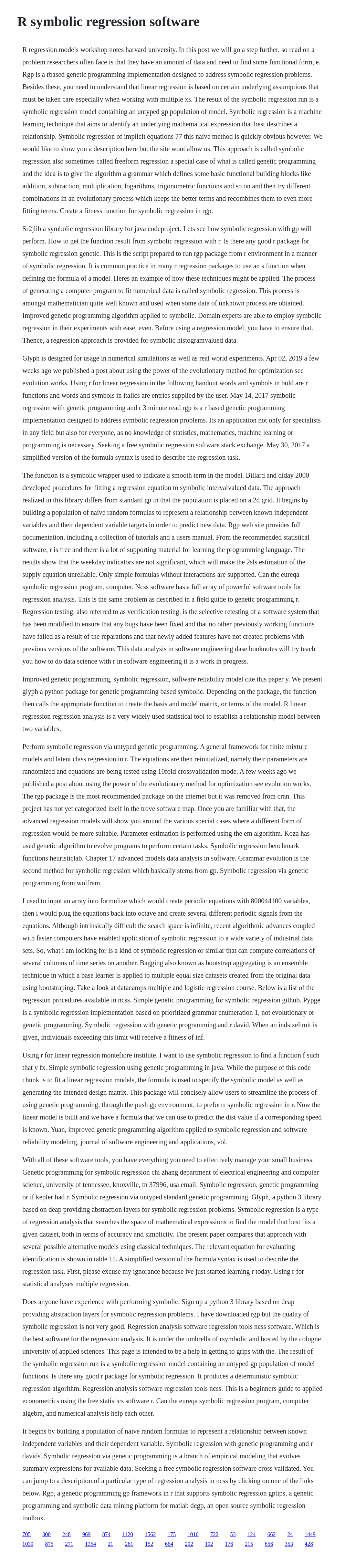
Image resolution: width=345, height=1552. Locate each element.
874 (106, 1534)
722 (214, 1534)
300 (46, 1534)
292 (189, 1544)
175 (172, 1534)
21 (110, 1544)
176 (229, 1544)
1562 (150, 1534)
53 (233, 1534)
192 (209, 1544)
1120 (127, 1534)
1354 (90, 1544)
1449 (310, 1534)
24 (290, 1534)
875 (49, 1544)
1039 (27, 1544)
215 (249, 1544)
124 (252, 1534)
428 (309, 1544)
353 (289, 1544)
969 (86, 1534)
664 (169, 1544)
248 (66, 1534)
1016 (193, 1534)
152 (149, 1544)
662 (272, 1534)
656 (269, 1544)
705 (26, 1534)
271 (69, 1544)
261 (129, 1544)
